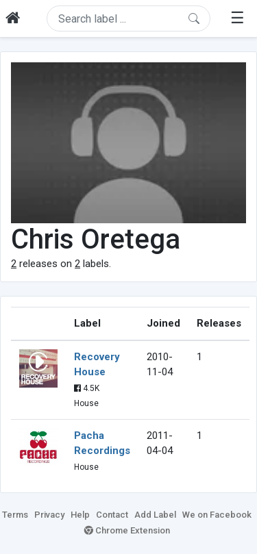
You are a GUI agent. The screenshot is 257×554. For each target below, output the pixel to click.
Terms (15, 514)
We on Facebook (217, 514)
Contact (112, 514)
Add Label (155, 514)
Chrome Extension (127, 530)
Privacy (49, 514)
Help (80, 514)
